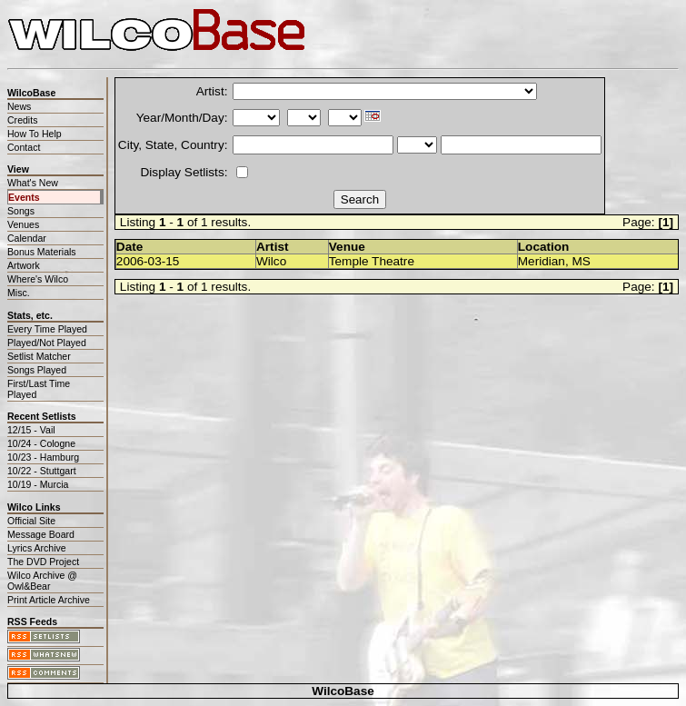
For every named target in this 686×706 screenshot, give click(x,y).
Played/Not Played (46, 342)
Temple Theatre (371, 261)
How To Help (34, 133)
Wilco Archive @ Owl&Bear (42, 581)
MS (581, 261)
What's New (32, 182)
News (19, 106)
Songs (21, 210)
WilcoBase (343, 691)
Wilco (271, 261)
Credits (22, 119)
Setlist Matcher (39, 356)
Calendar (26, 238)
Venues (23, 224)
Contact (23, 147)
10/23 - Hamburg (43, 457)
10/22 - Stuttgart (41, 470)
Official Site (31, 520)
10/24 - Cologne (41, 443)
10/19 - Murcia (37, 484)
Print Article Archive (48, 599)
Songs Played (36, 369)
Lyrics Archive (36, 547)
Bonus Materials (41, 251)
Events (24, 197)
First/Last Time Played (38, 389)
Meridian (541, 261)
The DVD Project (43, 561)
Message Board (41, 534)
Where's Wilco (37, 278)
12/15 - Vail (31, 429)
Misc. (18, 292)
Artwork (23, 265)
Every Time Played (47, 328)
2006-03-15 (148, 261)
